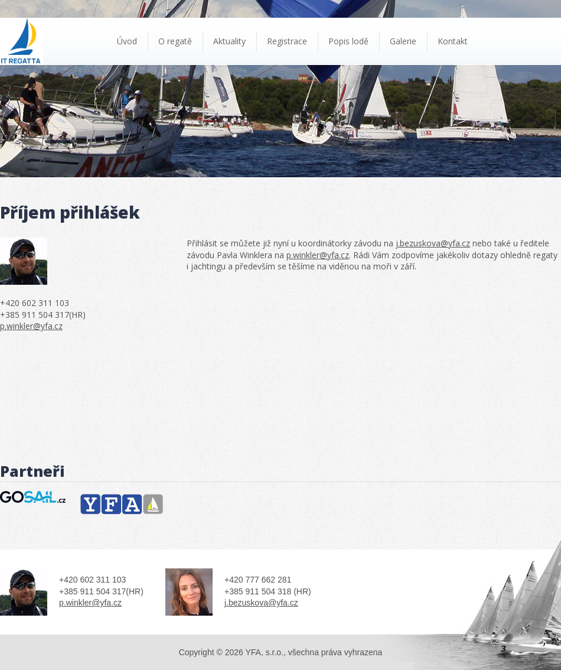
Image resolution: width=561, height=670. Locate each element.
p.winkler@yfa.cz (31, 325)
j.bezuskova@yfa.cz (433, 243)
